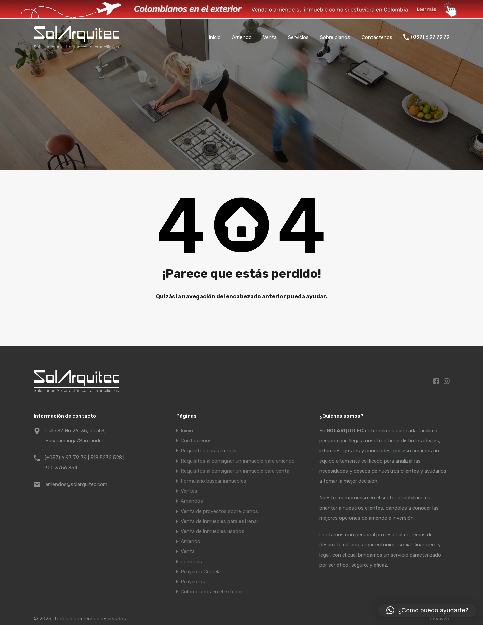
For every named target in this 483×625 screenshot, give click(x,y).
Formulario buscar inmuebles (213, 481)
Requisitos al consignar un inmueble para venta (235, 471)
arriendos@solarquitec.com (76, 484)
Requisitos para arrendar (209, 451)
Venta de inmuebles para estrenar (219, 521)
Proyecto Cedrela (201, 572)
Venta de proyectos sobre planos (219, 511)
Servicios (298, 37)
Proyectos (193, 582)
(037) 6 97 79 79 (430, 37)
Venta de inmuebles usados (212, 531)
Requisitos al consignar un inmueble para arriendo (238, 461)
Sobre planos (335, 37)
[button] (427, 610)
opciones (191, 562)
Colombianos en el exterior (211, 592)
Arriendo (242, 37)
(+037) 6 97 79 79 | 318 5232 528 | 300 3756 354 (84, 462)
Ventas (189, 491)
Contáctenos (377, 37)
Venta (270, 37)
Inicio (215, 37)
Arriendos (192, 501)
